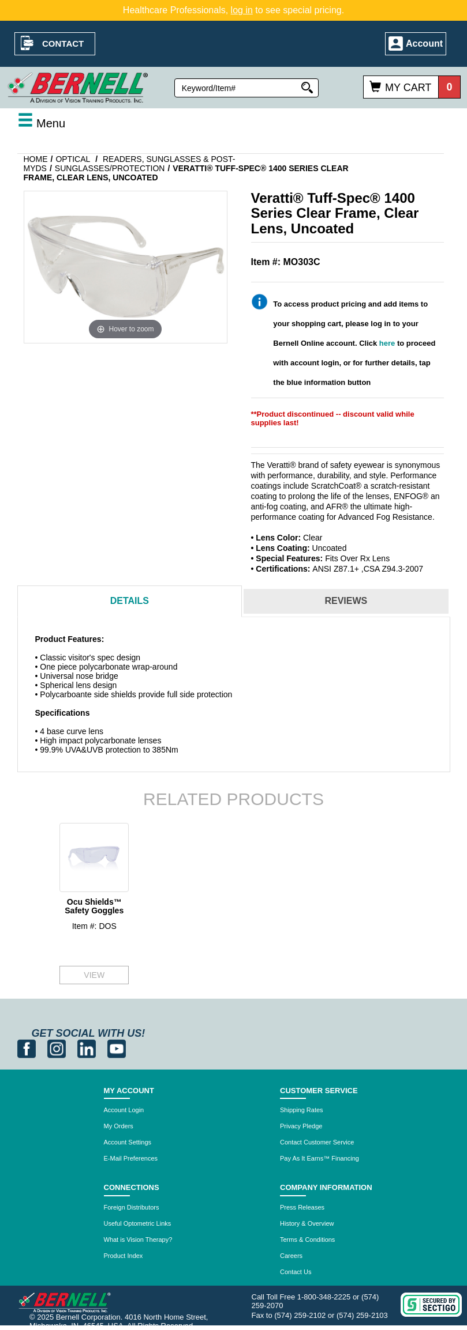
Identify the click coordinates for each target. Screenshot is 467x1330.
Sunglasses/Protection (110, 168)
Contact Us (295, 1271)
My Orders (118, 1126)
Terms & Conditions (307, 1239)
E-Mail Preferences (131, 1158)
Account (424, 43)
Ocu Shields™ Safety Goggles (94, 906)
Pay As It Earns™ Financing (319, 1158)
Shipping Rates (301, 1109)
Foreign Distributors (131, 1207)
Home (36, 159)
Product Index (123, 1255)
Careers (291, 1255)
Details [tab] (129, 601)
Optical (72, 159)
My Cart (408, 87)
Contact (63, 43)
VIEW (94, 975)
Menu (41, 123)
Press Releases (302, 1207)
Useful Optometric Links (137, 1223)
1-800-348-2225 (324, 1297)
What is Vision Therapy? (138, 1239)
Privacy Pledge (301, 1126)
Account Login (124, 1109)
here (387, 343)
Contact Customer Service (317, 1142)
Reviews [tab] (345, 601)
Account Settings (128, 1142)
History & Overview (307, 1223)
